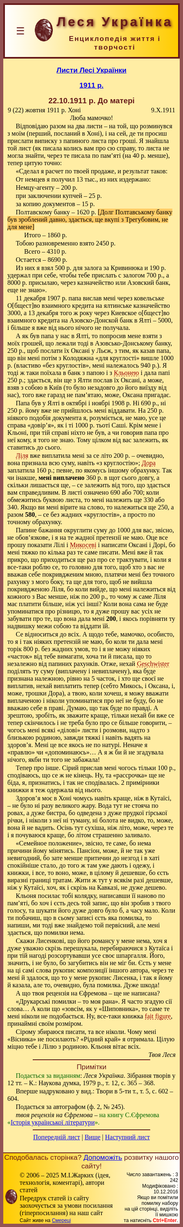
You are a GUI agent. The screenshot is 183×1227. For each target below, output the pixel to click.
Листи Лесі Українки (91, 70)
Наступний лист (127, 1137)
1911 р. (91, 85)
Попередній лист (56, 1137)
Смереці (61, 1220)
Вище (93, 1137)
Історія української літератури (53, 1122)
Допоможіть (103, 1157)
